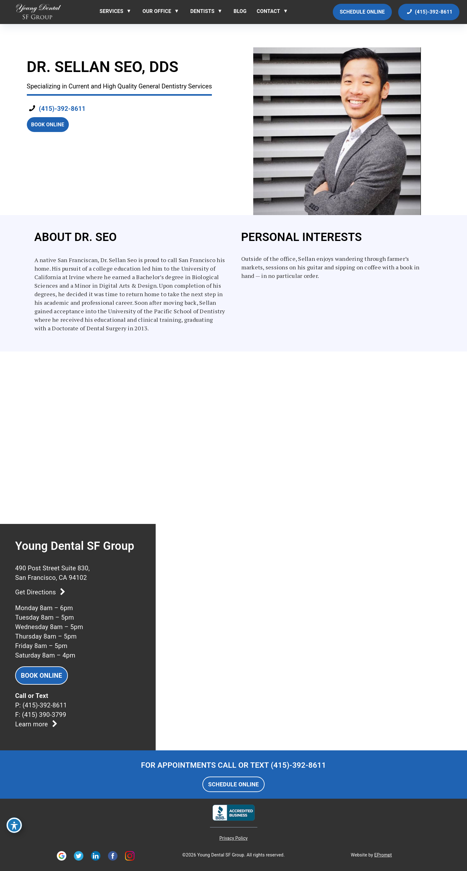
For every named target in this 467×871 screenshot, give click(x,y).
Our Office (156, 11)
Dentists (202, 11)
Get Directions (41, 592)
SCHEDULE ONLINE (233, 784)
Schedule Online (362, 12)
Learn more (37, 724)
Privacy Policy (233, 838)
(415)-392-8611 (428, 12)
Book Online (47, 125)
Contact (268, 11)
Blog (240, 11)
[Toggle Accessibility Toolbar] (14, 825)
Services (111, 11)
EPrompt (383, 854)
